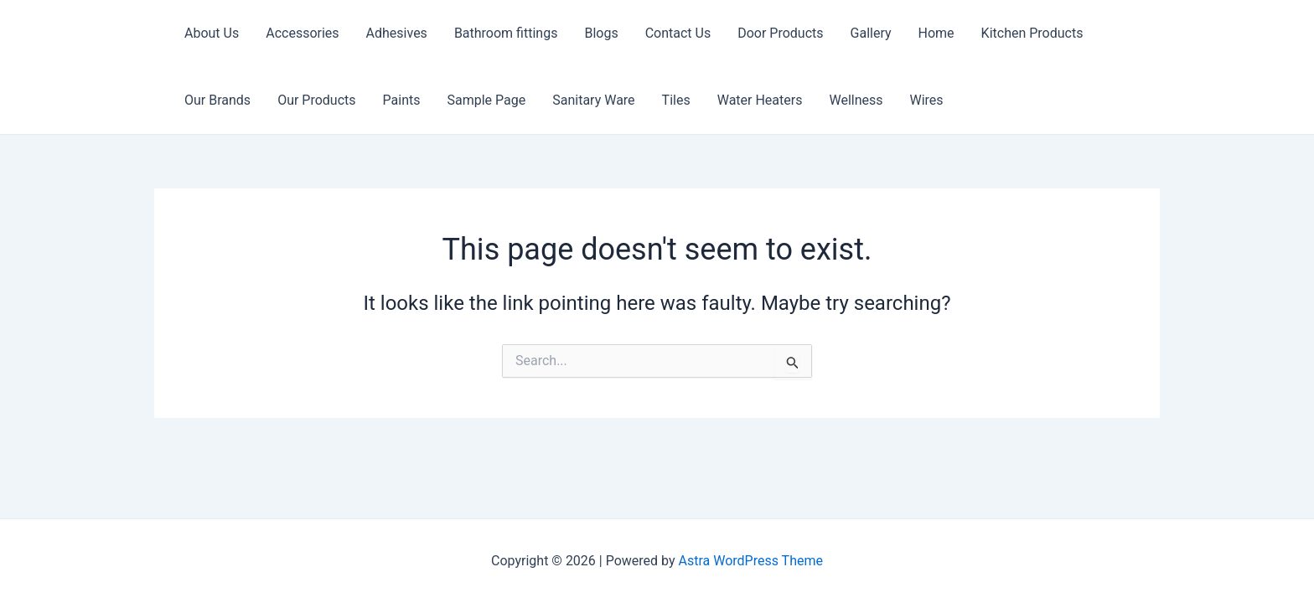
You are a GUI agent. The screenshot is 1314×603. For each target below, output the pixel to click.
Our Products (316, 100)
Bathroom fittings (506, 33)
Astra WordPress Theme (751, 561)
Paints (402, 100)
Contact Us (678, 33)
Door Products (780, 33)
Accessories (302, 33)
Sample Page (486, 100)
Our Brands (217, 100)
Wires (927, 100)
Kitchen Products (1032, 33)
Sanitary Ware (593, 100)
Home (936, 33)
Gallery (871, 33)
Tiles (676, 100)
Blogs (601, 33)
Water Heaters (760, 100)
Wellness (855, 100)
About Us (211, 33)
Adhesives (396, 33)
